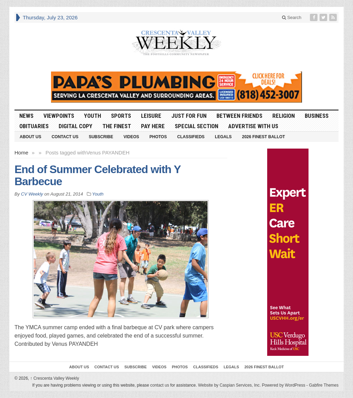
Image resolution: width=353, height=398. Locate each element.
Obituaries (34, 126)
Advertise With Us (253, 126)
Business (317, 115)
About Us (30, 136)
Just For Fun (188, 115)
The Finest (116, 126)
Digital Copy (75, 126)
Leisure (151, 115)
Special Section (196, 126)
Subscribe (101, 136)
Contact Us (65, 136)
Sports (121, 115)
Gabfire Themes (324, 385)
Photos (158, 136)
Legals (223, 136)
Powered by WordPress (283, 385)
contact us (159, 385)
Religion (283, 115)
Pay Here (153, 126)
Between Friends (239, 115)
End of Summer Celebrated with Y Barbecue (97, 175)
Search (292, 17)
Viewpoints (58, 115)
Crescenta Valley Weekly (54, 378)
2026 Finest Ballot (263, 136)
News (26, 115)
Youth (92, 115)
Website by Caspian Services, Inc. (229, 385)
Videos (131, 136)
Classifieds (190, 136)
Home (21, 152)
